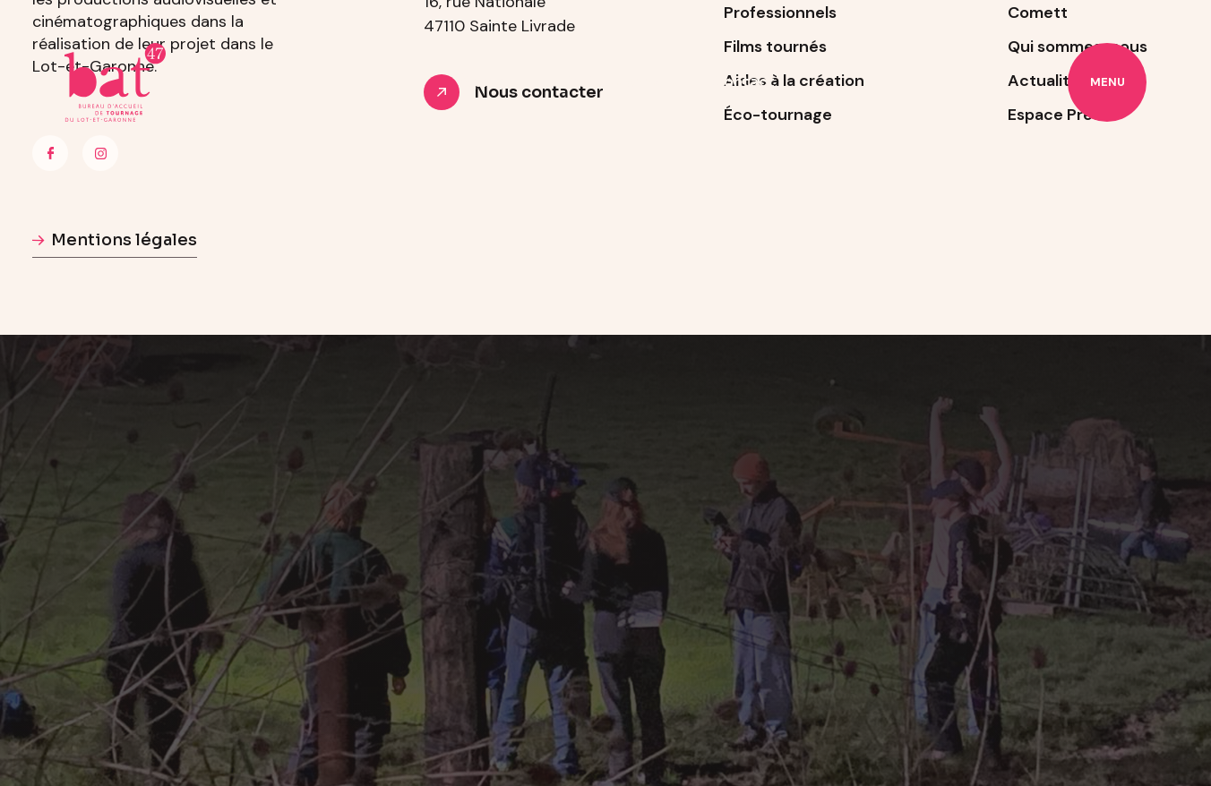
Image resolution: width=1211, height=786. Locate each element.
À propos (493, 82)
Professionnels (619, 82)
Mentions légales (124, 240)
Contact (743, 82)
